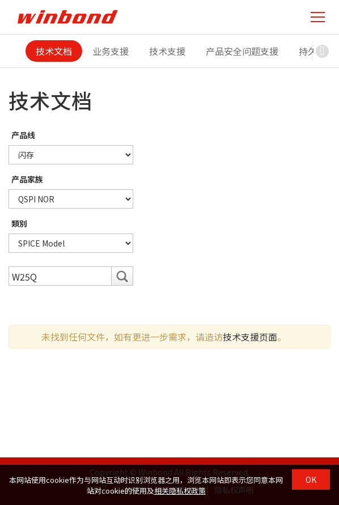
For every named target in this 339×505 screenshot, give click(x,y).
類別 (19, 223)
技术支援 (167, 51)
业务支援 (110, 51)
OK (311, 479)
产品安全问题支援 (242, 51)
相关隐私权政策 (180, 490)
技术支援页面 (250, 336)
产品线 (23, 135)
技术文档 (54, 51)
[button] (321, 51)
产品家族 (27, 179)
